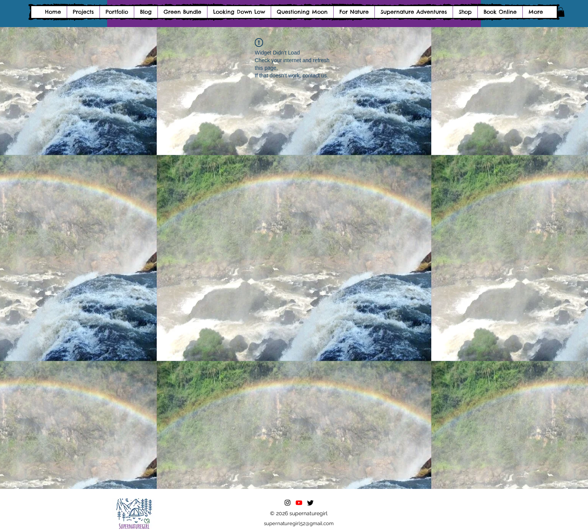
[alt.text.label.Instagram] (287, 502)
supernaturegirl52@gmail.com (299, 523)
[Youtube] (299, 502)
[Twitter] (310, 502)
